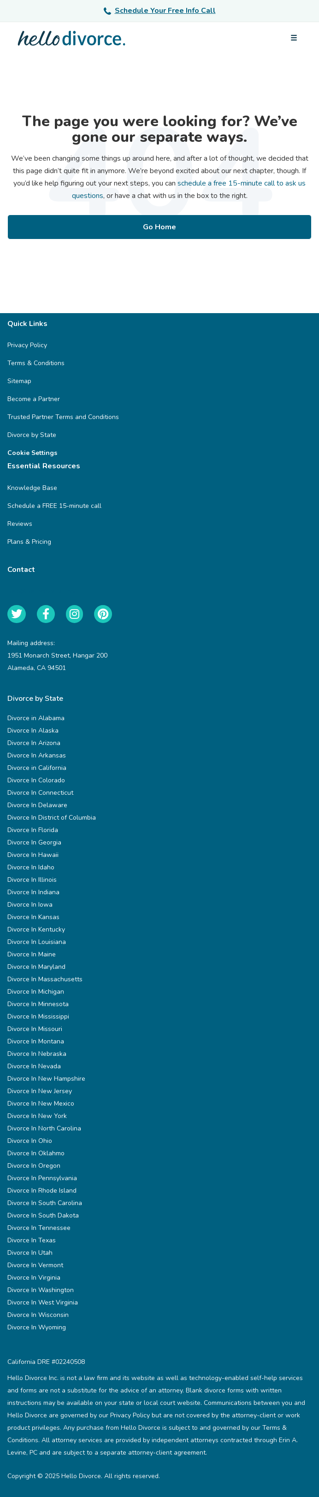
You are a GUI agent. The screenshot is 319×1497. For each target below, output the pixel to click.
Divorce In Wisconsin (38, 1315)
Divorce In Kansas (33, 917)
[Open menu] (294, 38)
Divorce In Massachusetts (45, 979)
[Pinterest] (103, 614)
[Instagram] (74, 614)
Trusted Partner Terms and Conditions (63, 417)
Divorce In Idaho (30, 867)
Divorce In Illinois (32, 879)
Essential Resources (50, 466)
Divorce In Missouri (34, 1029)
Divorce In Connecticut (40, 792)
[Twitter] (16, 614)
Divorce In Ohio (29, 1140)
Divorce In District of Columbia (51, 817)
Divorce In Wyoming (36, 1327)
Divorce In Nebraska (36, 1053)
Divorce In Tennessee (39, 1227)
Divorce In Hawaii (33, 854)
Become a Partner (33, 399)
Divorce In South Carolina (44, 1203)
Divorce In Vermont (35, 1265)
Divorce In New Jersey (39, 1091)
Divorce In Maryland (36, 966)
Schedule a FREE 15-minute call (54, 505)
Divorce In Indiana (33, 892)
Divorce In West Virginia (42, 1302)
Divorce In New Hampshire (46, 1078)
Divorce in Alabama (36, 718)
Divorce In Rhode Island (42, 1190)
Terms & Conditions (36, 363)
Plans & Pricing (29, 541)
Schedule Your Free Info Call (160, 11)
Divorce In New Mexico (40, 1103)
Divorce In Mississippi (38, 1016)
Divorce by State (31, 435)
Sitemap (19, 381)
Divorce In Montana (35, 1041)
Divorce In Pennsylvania (42, 1178)
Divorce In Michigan (35, 991)
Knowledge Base (32, 487)
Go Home (159, 227)
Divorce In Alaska (33, 730)
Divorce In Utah (30, 1252)
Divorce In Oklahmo (36, 1153)
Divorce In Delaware (37, 805)
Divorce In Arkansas (36, 755)
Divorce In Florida (32, 830)
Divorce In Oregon (33, 1165)
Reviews (19, 523)
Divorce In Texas (31, 1240)
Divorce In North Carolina (44, 1128)
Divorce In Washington (40, 1290)
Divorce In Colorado (36, 780)
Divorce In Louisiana (36, 942)
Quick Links (34, 324)
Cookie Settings (32, 453)
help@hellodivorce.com (41, 591)
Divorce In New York (37, 1116)
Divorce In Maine (31, 954)
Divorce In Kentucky (36, 929)
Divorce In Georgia (34, 842)
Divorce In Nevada (34, 1066)
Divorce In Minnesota (38, 1004)
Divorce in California (36, 767)
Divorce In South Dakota (43, 1215)
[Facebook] (46, 614)
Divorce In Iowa (30, 904)
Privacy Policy (27, 345)
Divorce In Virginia (33, 1277)
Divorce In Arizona (33, 743)
